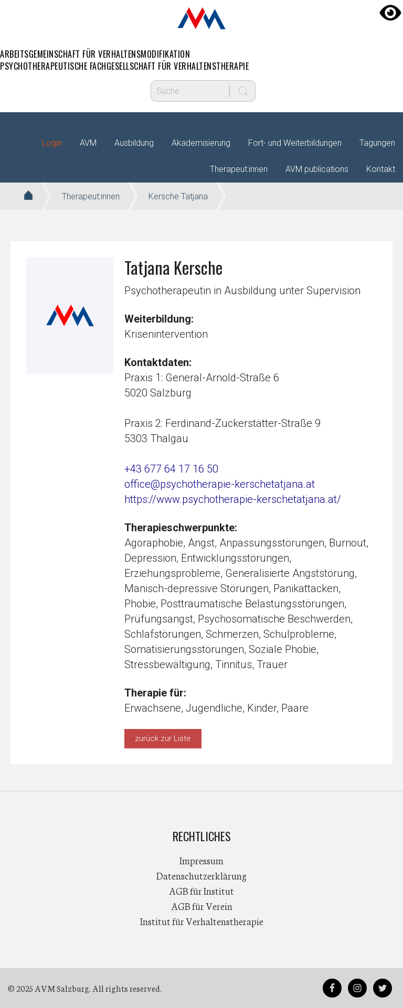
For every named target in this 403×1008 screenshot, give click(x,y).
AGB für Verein (201, 906)
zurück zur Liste (163, 738)
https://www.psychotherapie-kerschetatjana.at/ (232, 499)
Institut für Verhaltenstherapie (201, 921)
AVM (201, 18)
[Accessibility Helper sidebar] (390, 12)
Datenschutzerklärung (201, 875)
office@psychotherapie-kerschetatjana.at (219, 484)
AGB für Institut (201, 890)
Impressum (201, 860)
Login (52, 143)
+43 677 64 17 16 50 (171, 469)
